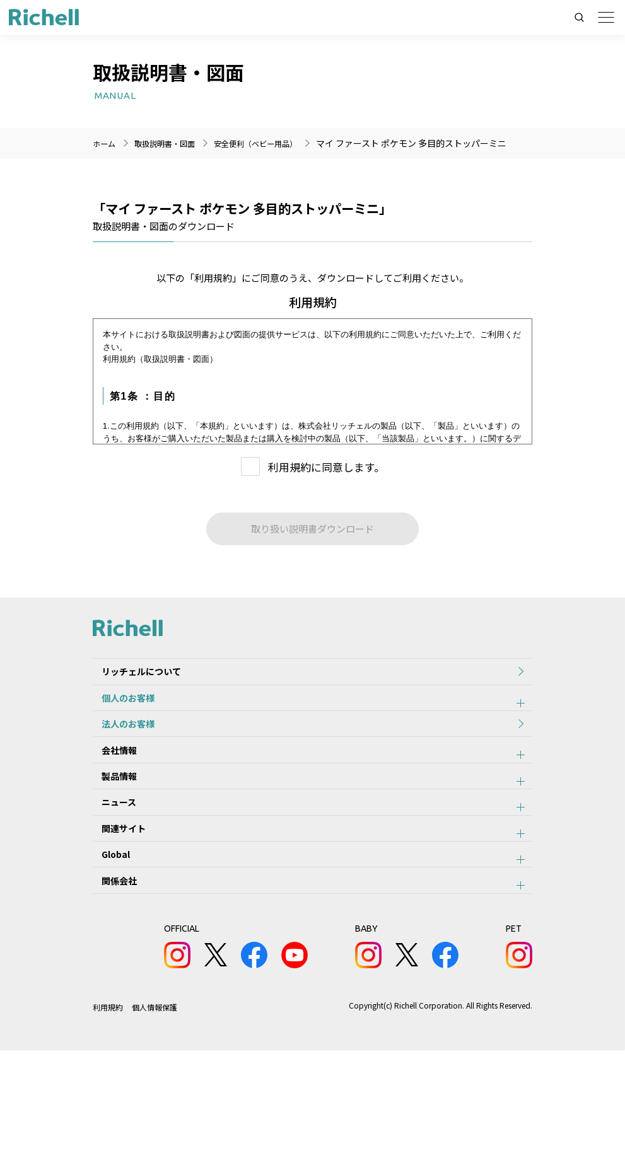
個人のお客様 (119, 741)
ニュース (110, 880)
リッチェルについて (132, 706)
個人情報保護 (155, 1114)
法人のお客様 (119, 776)
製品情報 (110, 845)
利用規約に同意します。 (326, 498)
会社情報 (110, 810)
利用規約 (108, 1114)
